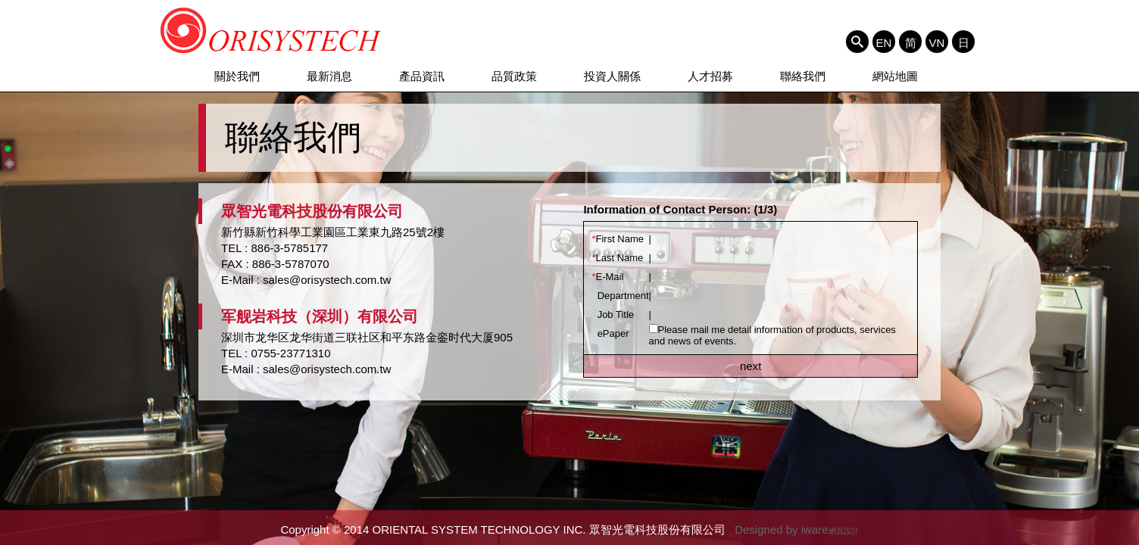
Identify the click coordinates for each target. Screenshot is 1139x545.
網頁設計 (844, 531)
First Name (617, 238)
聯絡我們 (802, 76)
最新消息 (329, 76)
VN (937, 42)
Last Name (617, 257)
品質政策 (514, 76)
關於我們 (237, 76)
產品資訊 (422, 76)
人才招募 (710, 76)
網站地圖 (895, 76)
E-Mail (607, 276)
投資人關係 (612, 76)
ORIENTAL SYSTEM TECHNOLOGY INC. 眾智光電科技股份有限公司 (271, 30)
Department (619, 295)
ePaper (610, 333)
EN (884, 42)
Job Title (612, 314)
